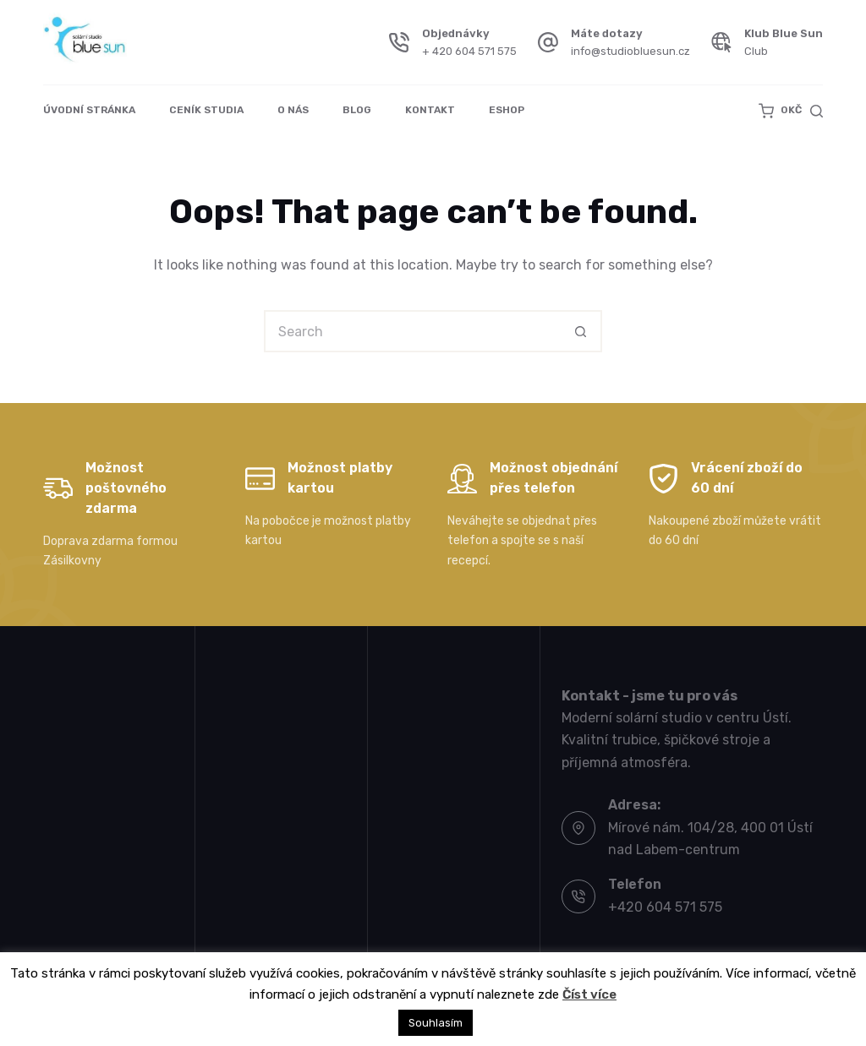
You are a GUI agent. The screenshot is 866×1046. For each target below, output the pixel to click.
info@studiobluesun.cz (630, 51)
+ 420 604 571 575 (469, 51)
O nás (293, 110)
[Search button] (581, 331)
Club (756, 51)
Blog (357, 110)
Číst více (589, 994)
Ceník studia (206, 110)
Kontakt (430, 110)
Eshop (506, 110)
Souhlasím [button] (435, 1022)
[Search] (816, 111)
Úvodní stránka (89, 110)
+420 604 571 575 (665, 907)
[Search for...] (412, 331)
